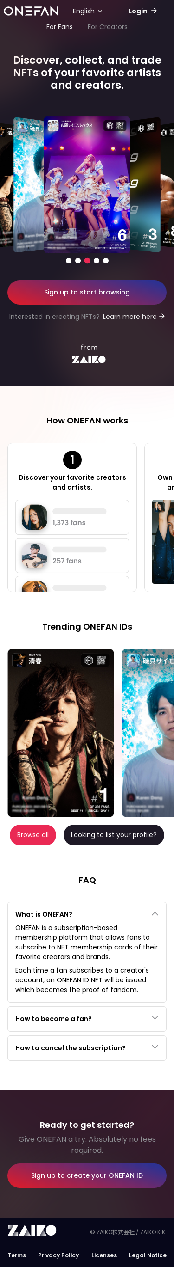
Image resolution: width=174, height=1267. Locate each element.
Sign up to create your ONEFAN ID (87, 1175)
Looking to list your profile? (114, 834)
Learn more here (130, 316)
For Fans (59, 26)
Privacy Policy (58, 1255)
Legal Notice (148, 1255)
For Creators (108, 26)
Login (139, 11)
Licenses (104, 1255)
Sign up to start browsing (87, 292)
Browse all (33, 834)
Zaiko (33, 1230)
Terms (16, 1255)
